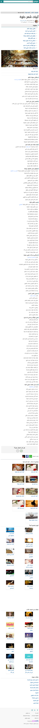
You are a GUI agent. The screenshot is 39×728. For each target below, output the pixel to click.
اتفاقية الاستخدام (35, 715)
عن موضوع (28, 713)
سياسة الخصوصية (26, 715)
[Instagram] (32, 710)
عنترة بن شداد (17, 80)
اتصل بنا (36, 713)
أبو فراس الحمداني (32, 257)
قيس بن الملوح (14, 171)
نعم (21, 451)
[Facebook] (37, 710)
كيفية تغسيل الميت (34, 685)
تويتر (23, 456)
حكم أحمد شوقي (34, 695)
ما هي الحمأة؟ (35, 698)
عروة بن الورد (33, 296)
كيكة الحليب (35, 703)
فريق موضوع (27, 718)
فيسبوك (27, 456)
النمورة (36, 693)
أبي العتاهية (32, 387)
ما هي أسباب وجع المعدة (32, 680)
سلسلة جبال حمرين (34, 690)
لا (17, 451)
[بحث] (32, 1)
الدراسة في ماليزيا (34, 682)
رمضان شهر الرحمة (34, 688)
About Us (36, 718)
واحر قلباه (28, 147)
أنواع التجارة (35, 701)
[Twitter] (35, 710)
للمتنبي (20, 204)
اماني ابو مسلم (23, 20)
